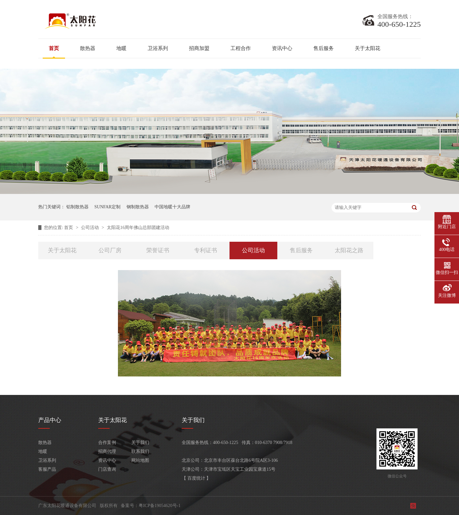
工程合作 (240, 48)
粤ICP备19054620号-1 (159, 505)
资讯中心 (282, 48)
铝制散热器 (77, 206)
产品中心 (49, 420)
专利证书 (205, 250)
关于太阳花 (367, 48)
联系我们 (140, 451)
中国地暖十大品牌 (172, 206)
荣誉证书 (157, 250)
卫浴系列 (158, 48)
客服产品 (47, 469)
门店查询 (107, 469)
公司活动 (90, 227)
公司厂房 (109, 250)
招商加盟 (199, 48)
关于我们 (140, 442)
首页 (54, 48)
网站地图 (140, 460)
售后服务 (323, 48)
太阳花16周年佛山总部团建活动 (138, 227)
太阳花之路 (349, 250)
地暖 (121, 48)
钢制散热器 (138, 206)
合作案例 (107, 442)
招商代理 (107, 451)
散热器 (87, 48)
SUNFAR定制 (107, 206)
